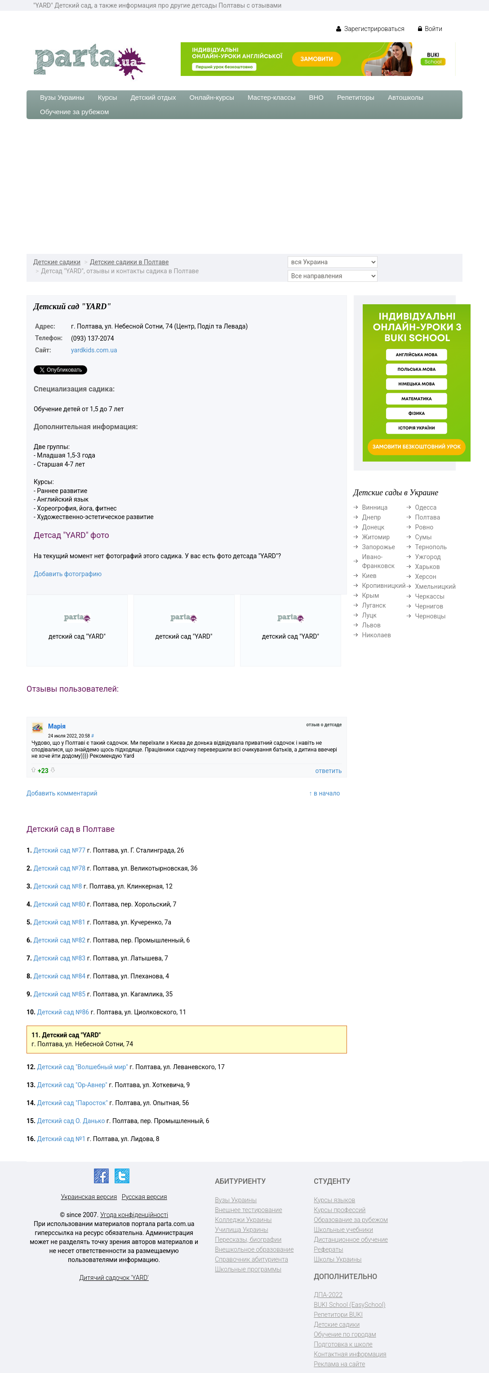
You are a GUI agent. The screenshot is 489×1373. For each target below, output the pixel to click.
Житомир (376, 537)
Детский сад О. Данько (71, 1120)
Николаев (376, 635)
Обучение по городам (345, 1334)
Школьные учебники (343, 1229)
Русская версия (144, 1196)
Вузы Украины (62, 97)
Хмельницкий (435, 586)
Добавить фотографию (68, 574)
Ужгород (428, 556)
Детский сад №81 (60, 922)
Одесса (426, 507)
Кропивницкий (384, 585)
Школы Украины (337, 1259)
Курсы (107, 97)
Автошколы (405, 97)
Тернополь (431, 547)
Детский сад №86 (63, 1012)
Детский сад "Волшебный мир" (82, 1067)
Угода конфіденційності (134, 1214)
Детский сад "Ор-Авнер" (72, 1085)
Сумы (423, 537)
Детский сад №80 (60, 904)
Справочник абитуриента (251, 1259)
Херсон (425, 576)
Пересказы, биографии (248, 1239)
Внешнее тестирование (248, 1209)
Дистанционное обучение (351, 1239)
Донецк (373, 527)
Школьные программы (248, 1269)
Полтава (427, 517)
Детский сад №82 (60, 940)
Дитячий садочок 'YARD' (114, 1277)
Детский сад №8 (58, 886)
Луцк (369, 615)
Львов (371, 625)
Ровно (424, 527)
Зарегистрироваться (370, 28)
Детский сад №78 (60, 868)
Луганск (374, 605)
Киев (369, 575)
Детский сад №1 (61, 1138)
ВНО (316, 97)
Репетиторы (355, 97)
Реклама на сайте (339, 1364)
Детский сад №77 (60, 850)
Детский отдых (153, 97)
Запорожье (378, 547)
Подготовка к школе (343, 1344)
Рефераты (328, 1249)
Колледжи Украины (243, 1219)
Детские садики (56, 262)
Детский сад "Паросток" (72, 1102)
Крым (370, 595)
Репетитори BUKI (338, 1314)
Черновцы (430, 616)
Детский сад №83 (60, 958)
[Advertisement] (244, 186)
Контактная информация (350, 1354)
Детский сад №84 (60, 976)
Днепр (371, 517)
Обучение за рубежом (74, 112)
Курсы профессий (339, 1209)
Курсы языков (334, 1200)
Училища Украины (241, 1229)
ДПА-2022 (328, 1294)
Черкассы (430, 596)
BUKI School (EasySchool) (349, 1304)
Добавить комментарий (62, 793)
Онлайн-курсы (212, 97)
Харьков (427, 566)
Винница (375, 507)
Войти (430, 28)
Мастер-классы (272, 97)
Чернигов (429, 606)
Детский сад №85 (60, 994)
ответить (328, 770)
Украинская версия (89, 1196)
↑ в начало (324, 793)
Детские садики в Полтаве (129, 262)
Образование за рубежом (351, 1219)
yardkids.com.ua (94, 350)
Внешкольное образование (254, 1249)
